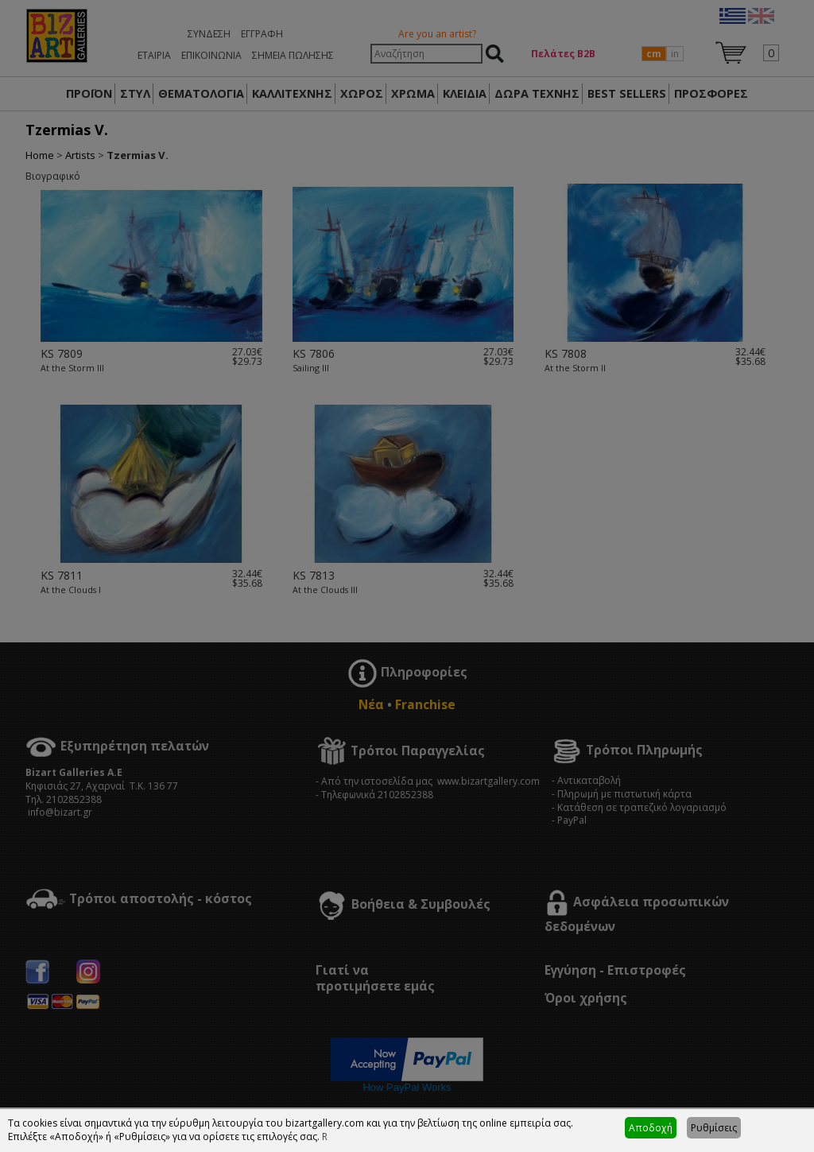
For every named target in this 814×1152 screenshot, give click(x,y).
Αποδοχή (651, 1128)
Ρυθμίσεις (714, 1128)
